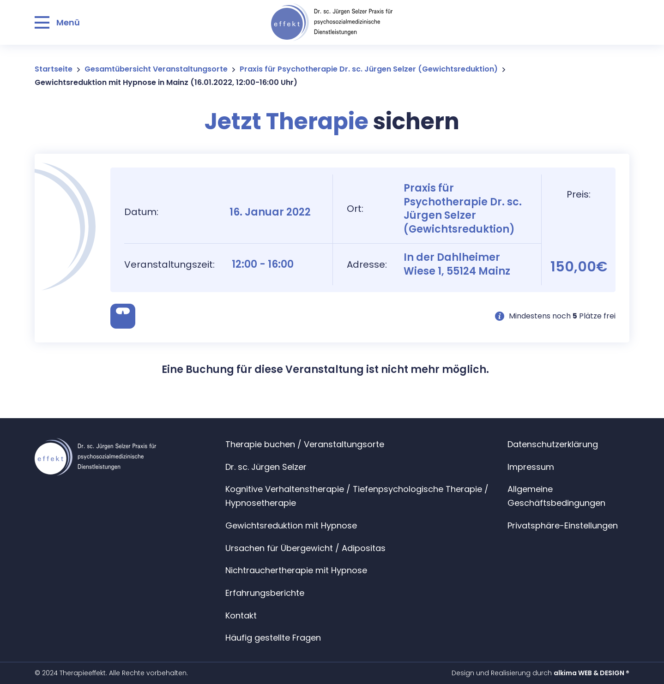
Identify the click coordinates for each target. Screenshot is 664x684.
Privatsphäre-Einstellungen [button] (562, 525)
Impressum (530, 467)
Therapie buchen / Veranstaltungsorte (304, 444)
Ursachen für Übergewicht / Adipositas (305, 548)
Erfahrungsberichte (264, 593)
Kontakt (241, 615)
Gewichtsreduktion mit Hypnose (291, 525)
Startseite (53, 69)
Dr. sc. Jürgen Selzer (266, 467)
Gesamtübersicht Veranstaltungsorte (156, 69)
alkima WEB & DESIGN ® (591, 673)
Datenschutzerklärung (552, 444)
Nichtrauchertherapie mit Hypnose (296, 570)
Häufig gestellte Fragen (273, 637)
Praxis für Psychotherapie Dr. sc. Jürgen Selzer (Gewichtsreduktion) (369, 69)
